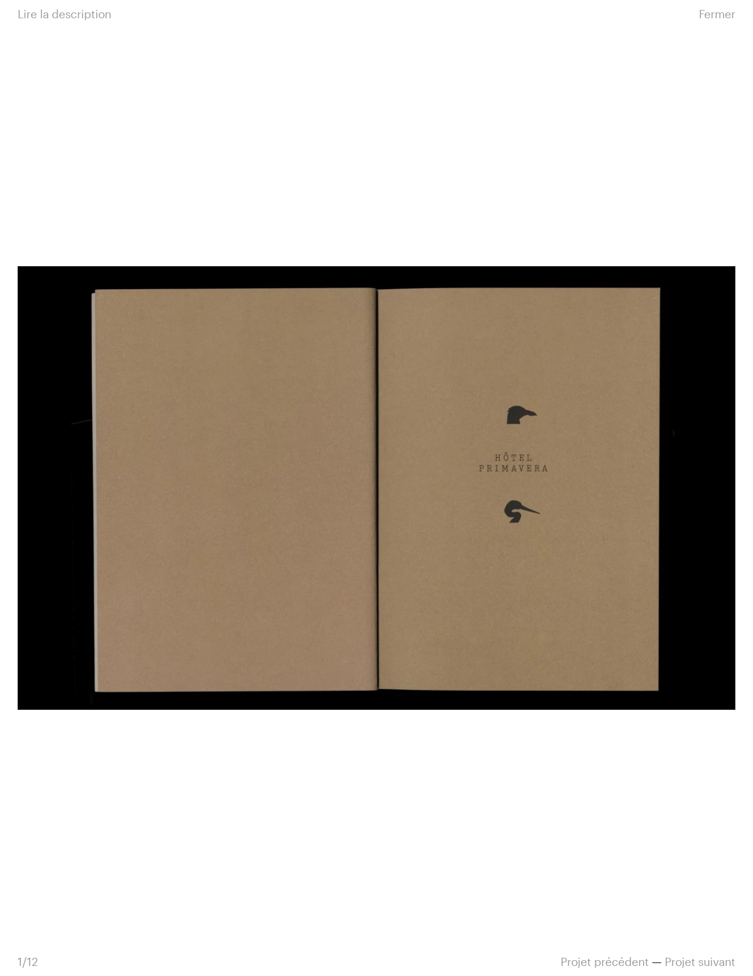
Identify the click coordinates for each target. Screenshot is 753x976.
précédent (605, 961)
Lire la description (64, 14)
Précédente (197, 488)
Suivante (555, 488)
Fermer (717, 14)
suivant (700, 961)
